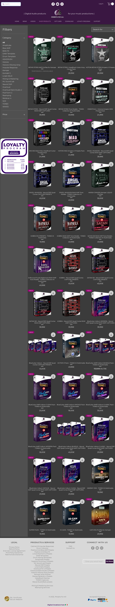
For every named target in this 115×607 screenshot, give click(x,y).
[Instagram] (62, 4)
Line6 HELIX (7, 76)
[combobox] (103, 29)
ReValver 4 (7, 98)
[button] (111, 3)
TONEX (5, 104)
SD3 (4, 101)
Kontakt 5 (7, 73)
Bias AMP (6, 48)
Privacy (12, 547)
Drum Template (9, 56)
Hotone (6, 62)
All (4, 42)
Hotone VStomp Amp (11, 65)
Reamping (7, 95)
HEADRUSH (7, 59)
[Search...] (10, 4)
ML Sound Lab (8, 81)
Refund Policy (14, 549)
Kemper (6, 70)
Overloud (6, 87)
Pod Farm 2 (7, 92)
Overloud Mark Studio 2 (12, 90)
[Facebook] (53, 4)
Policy (17, 547)
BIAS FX (6, 51)
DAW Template (9, 53)
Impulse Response (10, 67)
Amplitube (7, 45)
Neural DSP (7, 84)
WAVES (6, 106)
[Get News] (109, 561)
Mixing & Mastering (10, 78)
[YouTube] (57, 4)
